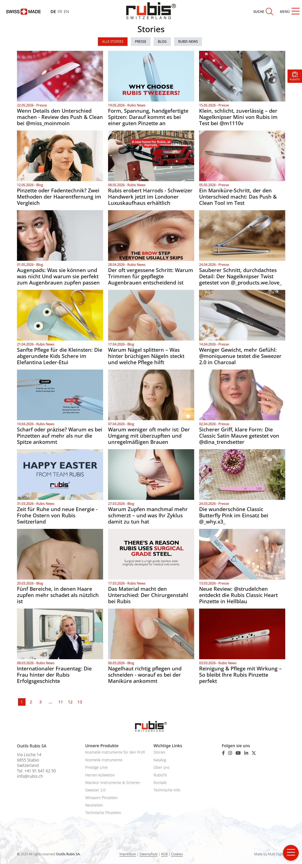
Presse (140, 41)
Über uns (161, 767)
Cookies (177, 854)
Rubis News (188, 41)
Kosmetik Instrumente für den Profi (115, 752)
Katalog (160, 760)
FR (60, 11)
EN (66, 11)
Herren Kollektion (100, 775)
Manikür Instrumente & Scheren (112, 782)
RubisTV (160, 775)
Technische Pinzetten (103, 812)
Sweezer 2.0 (95, 790)
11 (60, 702)
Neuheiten (94, 805)
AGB (164, 854)
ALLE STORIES (112, 41)
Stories (159, 752)
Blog (162, 41)
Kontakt (160, 782)
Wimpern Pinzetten (101, 797)
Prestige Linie (96, 767)
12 (70, 702)
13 (79, 702)
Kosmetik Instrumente (104, 760)
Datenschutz (149, 854)
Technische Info (167, 790)
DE (53, 11)
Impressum (127, 854)
